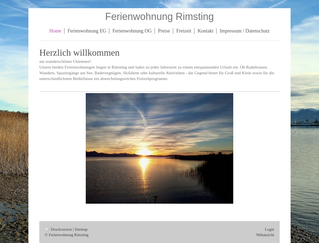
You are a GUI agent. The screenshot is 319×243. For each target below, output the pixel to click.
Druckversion (59, 229)
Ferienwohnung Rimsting (159, 16)
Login (269, 229)
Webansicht (265, 235)
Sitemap (81, 229)
